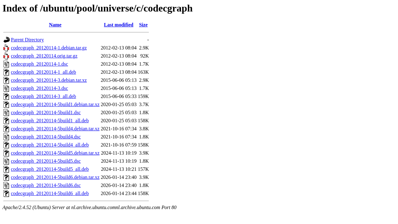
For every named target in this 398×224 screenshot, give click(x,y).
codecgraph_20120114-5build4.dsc (46, 136)
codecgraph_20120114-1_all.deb (43, 72)
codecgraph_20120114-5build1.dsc (46, 112)
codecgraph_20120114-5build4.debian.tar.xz (55, 128)
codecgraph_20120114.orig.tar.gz (44, 55)
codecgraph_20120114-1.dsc (39, 64)
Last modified (118, 24)
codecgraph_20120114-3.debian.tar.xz (49, 80)
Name (55, 24)
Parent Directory (27, 39)
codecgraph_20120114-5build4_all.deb (50, 144)
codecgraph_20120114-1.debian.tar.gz (49, 47)
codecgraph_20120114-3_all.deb (43, 96)
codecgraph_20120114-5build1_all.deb (50, 120)
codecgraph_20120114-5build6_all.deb (50, 193)
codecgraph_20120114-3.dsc (39, 88)
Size (143, 24)
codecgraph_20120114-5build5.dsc (46, 161)
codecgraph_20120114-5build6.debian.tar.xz (55, 177)
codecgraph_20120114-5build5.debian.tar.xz (55, 153)
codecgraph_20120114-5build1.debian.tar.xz (55, 104)
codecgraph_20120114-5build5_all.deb (50, 169)
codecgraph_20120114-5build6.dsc (46, 185)
